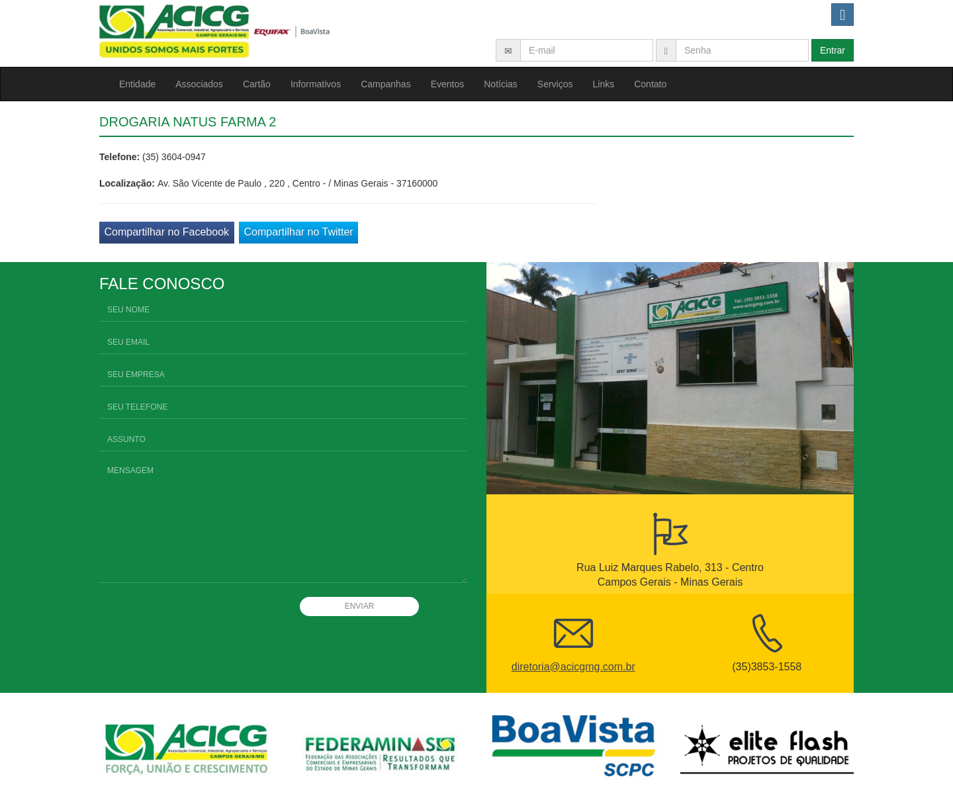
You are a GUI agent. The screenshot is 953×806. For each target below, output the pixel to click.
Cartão (257, 84)
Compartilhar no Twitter (298, 232)
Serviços (555, 84)
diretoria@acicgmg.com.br (573, 666)
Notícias (501, 84)
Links (604, 84)
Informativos (316, 84)
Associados (199, 84)
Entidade (137, 84)
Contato (650, 84)
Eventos (448, 84)
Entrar (832, 50)
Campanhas (386, 84)
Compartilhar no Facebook (167, 232)
